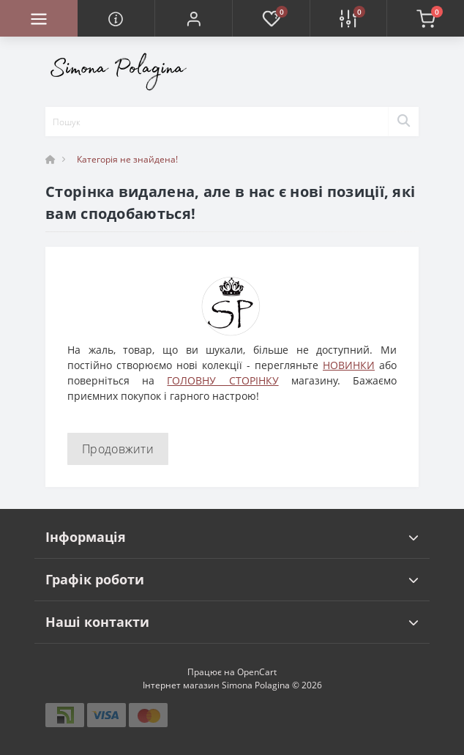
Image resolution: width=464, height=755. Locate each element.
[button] (193, 18)
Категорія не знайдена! (127, 159)
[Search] (403, 121)
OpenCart (257, 672)
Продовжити (118, 449)
